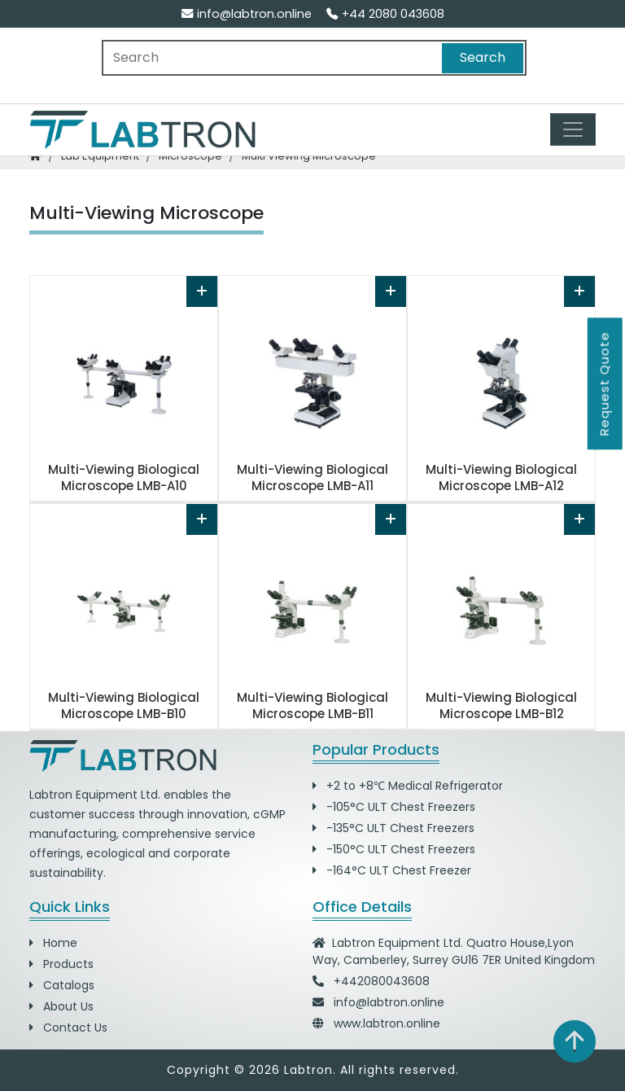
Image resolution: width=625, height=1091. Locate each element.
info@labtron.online (246, 14)
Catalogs (61, 985)
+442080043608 (382, 981)
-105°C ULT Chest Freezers (393, 807)
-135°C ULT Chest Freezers (393, 828)
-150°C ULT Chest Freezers (393, 849)
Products (61, 964)
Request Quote (604, 383)
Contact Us (68, 1027)
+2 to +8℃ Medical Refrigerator (407, 786)
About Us (61, 1006)
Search (482, 57)
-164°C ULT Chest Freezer (391, 870)
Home (53, 943)
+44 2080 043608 (385, 14)
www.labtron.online (387, 1023)
